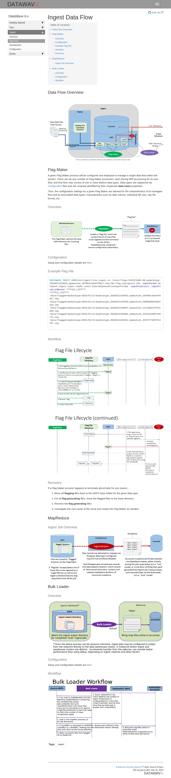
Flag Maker (58, 34)
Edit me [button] (154, 12)
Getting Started (26, 22)
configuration (55, 186)
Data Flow (13, 41)
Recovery (59, 53)
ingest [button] (61, 744)
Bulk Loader (58, 68)
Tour (26, 27)
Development (15, 45)
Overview (13, 37)
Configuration (15, 49)
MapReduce (58, 58)
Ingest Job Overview (64, 63)
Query (26, 53)
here (89, 262)
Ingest (26, 32)
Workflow (59, 50)
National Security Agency (129, 767)
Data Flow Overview (62, 29)
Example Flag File (63, 46)
